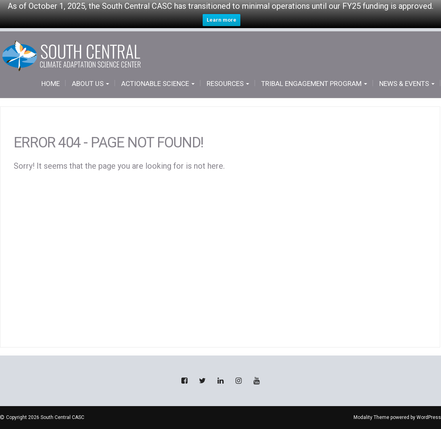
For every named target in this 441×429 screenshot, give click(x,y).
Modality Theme (371, 417)
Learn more (221, 20)
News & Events (407, 84)
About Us (90, 84)
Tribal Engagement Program (314, 84)
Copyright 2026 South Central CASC (45, 417)
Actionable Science (158, 84)
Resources (228, 84)
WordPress (429, 417)
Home (50, 84)
